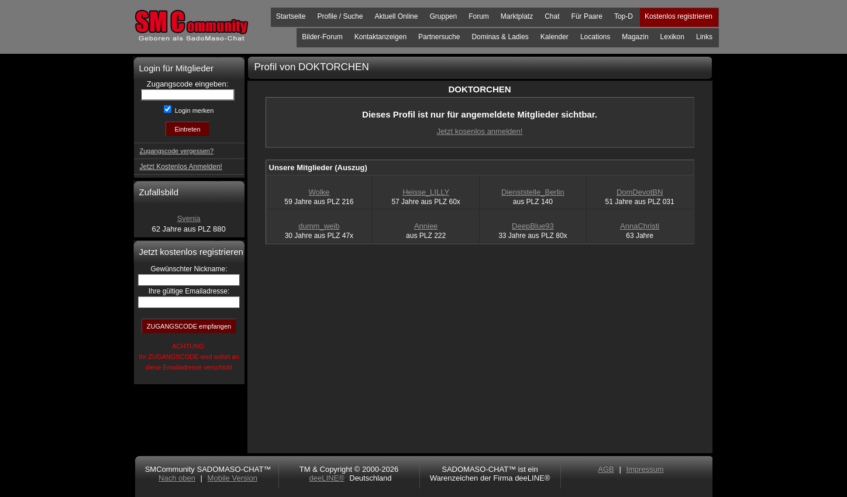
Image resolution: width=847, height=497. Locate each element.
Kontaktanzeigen (380, 37)
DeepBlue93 (533, 226)
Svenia (189, 218)
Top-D (623, 16)
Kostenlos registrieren (678, 16)
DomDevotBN (640, 192)
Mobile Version (232, 478)
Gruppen (443, 16)
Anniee (426, 226)
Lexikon (672, 37)
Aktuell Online (396, 16)
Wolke (318, 192)
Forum (479, 16)
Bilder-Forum (322, 37)
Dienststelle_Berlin (532, 192)
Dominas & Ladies (499, 37)
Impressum (644, 469)
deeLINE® (326, 478)
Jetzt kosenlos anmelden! (480, 131)
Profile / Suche (340, 16)
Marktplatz (517, 16)
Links (704, 37)
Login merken (193, 110)
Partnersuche (439, 37)
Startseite (291, 16)
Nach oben (177, 478)
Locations (595, 37)
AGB (606, 469)
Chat (552, 16)
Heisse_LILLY (425, 192)
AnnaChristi (639, 226)
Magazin (635, 37)
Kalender (554, 37)
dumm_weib (318, 226)
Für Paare (586, 16)
